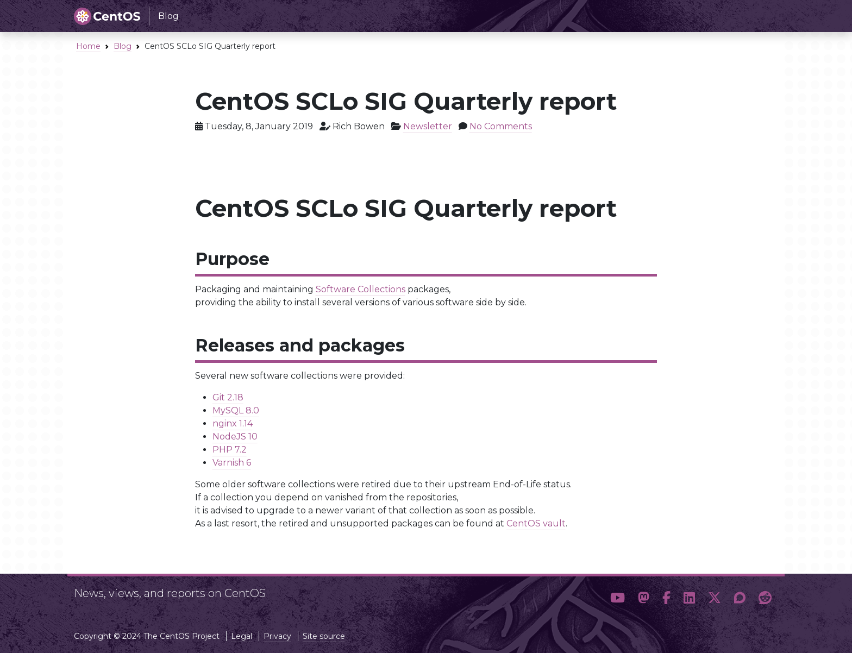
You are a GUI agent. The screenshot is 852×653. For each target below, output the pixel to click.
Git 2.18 (227, 397)
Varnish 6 (231, 462)
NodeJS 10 (235, 436)
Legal (241, 636)
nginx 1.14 (232, 423)
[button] (617, 598)
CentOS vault (536, 523)
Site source (324, 636)
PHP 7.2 (229, 449)
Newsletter (427, 126)
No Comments (500, 126)
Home (88, 46)
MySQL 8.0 (235, 410)
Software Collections (360, 289)
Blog (122, 46)
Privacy (277, 636)
